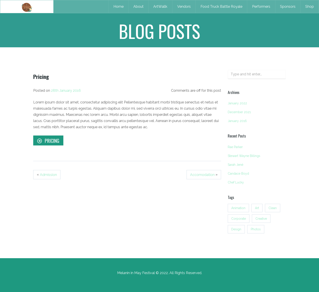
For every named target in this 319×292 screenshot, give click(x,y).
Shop (309, 6)
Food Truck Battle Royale (221, 6)
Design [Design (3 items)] (236, 229)
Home (118, 6)
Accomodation (202, 175)
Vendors (184, 6)
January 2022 (237, 103)
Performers (261, 6)
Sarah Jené (235, 164)
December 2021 (239, 112)
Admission (48, 175)
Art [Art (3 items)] (257, 208)
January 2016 (237, 121)
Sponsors (288, 6)
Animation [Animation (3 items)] (238, 208)
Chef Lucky (236, 182)
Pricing (48, 140)
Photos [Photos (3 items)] (256, 229)
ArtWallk (160, 6)
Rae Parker (235, 147)
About (138, 6)
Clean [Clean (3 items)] (272, 208)
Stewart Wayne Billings (244, 156)
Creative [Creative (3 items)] (261, 218)
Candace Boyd (238, 173)
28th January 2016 (66, 90)
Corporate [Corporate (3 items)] (238, 218)
